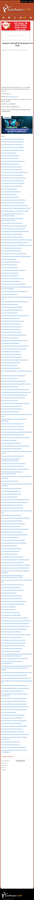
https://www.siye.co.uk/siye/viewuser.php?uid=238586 (15, 437)
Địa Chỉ (3, 767)
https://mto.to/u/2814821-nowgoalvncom (11, 598)
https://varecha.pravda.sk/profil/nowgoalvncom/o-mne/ (15, 389)
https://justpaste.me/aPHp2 (8, 609)
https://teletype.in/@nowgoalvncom (10, 343)
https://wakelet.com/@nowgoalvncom (11, 324)
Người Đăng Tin (5, 761)
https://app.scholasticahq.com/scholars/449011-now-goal (16, 384)
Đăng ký (31, 1)
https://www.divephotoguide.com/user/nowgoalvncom (15, 469)
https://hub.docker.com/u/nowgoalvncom (11, 169)
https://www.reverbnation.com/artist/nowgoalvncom (14, 291)
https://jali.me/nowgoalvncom (8, 593)
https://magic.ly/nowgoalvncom (9, 365)
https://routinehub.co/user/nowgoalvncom (12, 223)
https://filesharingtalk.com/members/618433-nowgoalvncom (16, 239)
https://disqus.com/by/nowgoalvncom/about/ (12, 278)
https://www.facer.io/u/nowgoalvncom (10, 491)
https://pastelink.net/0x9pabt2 (8, 440)
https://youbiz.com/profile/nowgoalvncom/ (12, 717)
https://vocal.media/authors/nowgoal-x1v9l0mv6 (13, 348)
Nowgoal (24, 87)
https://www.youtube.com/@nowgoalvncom (12, 139)
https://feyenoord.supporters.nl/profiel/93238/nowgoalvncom (16, 245)
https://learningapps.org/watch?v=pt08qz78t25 (13, 375)
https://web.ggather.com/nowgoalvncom (11, 723)
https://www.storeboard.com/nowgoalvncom (12, 429)
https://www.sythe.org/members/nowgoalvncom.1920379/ (16, 208)
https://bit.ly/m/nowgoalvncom (9, 259)
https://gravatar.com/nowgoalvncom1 (10, 262)
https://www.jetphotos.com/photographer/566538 (13, 543)
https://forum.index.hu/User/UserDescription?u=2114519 (15, 634)
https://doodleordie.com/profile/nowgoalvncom (13, 645)
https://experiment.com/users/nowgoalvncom (12, 466)
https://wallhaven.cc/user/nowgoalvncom (11, 186)
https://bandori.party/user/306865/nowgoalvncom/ (14, 226)
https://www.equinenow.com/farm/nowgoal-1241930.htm (15, 565)
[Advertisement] (17, 69)
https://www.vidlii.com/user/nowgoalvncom (12, 237)
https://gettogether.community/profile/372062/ (13, 715)
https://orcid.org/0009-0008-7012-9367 (11, 494)
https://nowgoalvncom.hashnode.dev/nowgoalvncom (14, 346)
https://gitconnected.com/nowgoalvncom (11, 406)
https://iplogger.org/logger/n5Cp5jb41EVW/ (12, 562)
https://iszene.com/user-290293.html (10, 742)
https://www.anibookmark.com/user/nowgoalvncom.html (15, 626)
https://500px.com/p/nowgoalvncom (10, 164)
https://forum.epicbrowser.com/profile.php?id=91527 (14, 658)
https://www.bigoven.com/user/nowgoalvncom (13, 523)
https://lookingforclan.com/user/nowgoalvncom (13, 228)
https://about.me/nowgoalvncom (9, 294)
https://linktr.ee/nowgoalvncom (9, 264)
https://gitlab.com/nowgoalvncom (9, 275)
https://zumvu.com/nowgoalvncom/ (10, 537)
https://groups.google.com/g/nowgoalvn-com (12, 141)
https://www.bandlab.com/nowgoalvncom (11, 408)
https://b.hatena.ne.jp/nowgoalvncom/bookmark (13, 270)
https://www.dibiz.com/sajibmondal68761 (11, 234)
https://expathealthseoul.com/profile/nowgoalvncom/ (14, 685)
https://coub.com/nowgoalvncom (9, 400)
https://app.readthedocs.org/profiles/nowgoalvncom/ (14, 301)
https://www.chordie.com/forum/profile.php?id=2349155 (15, 518)
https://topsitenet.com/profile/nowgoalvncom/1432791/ (15, 706)
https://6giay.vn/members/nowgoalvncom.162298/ (14, 675)
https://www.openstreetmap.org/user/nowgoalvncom (14, 172)
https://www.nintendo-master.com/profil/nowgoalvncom (15, 688)
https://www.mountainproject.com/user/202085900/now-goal (16, 432)
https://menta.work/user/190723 (9, 554)
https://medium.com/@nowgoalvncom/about (12, 150)
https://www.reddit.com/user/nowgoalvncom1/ (13, 161)
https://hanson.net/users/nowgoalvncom (11, 637)
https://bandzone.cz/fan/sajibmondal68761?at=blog (14, 242)
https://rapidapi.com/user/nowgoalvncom (11, 357)
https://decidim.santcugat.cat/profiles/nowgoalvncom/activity (16, 672)
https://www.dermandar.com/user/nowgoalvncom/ (14, 709)
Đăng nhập (24, 1)
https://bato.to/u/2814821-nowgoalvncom (11, 520)
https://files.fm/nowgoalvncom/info (10, 386)
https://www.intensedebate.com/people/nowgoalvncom (15, 623)
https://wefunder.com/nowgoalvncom (10, 362)
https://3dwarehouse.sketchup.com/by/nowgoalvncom (15, 315)
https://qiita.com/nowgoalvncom (9, 312)
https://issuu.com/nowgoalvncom (9, 267)
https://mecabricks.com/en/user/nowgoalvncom (13, 643)
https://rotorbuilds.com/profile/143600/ (11, 615)
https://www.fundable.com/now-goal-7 (11, 443)
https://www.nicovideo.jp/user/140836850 (11, 307)
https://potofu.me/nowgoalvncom (9, 481)
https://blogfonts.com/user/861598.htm (11, 250)
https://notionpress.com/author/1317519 (11, 448)
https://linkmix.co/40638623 (8, 606)
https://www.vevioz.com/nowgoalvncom (11, 166)
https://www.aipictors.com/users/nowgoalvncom (13, 701)
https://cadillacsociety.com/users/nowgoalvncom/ (13, 253)
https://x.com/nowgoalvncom (8, 153)
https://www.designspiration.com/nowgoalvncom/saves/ (15, 403)
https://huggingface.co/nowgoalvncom (11, 191)
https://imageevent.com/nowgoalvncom (11, 515)
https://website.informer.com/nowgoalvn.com (12, 321)
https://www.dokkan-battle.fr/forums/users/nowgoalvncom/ (16, 678)
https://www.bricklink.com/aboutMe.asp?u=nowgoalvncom (16, 392)
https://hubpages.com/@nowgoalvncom (11, 326)
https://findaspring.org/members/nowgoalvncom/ (13, 698)
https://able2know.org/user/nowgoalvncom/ (12, 556)
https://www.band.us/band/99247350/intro (12, 310)
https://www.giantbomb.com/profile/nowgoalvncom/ (14, 395)
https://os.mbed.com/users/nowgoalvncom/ (12, 423)
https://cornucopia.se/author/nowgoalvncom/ (12, 604)
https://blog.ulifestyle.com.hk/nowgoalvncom (12, 426)
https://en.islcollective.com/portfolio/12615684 (13, 540)
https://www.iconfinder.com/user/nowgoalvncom (13, 177)
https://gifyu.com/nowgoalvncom (9, 378)
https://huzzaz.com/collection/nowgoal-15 (12, 648)
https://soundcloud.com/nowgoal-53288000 (12, 147)
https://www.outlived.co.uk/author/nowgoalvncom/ (14, 720)
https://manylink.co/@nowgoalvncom (10, 651)
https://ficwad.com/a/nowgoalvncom (10, 612)
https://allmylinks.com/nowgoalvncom (10, 351)
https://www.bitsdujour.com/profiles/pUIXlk (12, 505)
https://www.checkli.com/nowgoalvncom (11, 548)
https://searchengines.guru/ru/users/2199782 (12, 183)
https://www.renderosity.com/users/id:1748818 (13, 463)
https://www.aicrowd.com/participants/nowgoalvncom (14, 529)
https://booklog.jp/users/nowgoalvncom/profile (13, 397)
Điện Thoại (4, 765)
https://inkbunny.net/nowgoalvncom (10, 551)
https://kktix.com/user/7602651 (9, 545)
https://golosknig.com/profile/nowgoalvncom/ (12, 731)
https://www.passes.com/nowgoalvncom (11, 595)
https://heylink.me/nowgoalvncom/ (10, 273)
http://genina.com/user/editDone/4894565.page (13, 747)
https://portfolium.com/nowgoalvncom (11, 526)
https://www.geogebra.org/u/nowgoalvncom (12, 180)
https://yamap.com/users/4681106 (10, 197)
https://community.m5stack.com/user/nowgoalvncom (14, 502)
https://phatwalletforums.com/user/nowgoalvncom (14, 704)
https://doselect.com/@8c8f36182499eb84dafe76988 (15, 231)
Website (3, 770)
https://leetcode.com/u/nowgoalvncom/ (11, 329)
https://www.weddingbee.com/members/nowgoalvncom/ (15, 446)
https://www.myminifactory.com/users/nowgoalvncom (14, 360)
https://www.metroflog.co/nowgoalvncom (11, 248)
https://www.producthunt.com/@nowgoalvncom (13, 284)
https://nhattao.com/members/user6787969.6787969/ (15, 568)
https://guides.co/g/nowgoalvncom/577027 (12, 508)
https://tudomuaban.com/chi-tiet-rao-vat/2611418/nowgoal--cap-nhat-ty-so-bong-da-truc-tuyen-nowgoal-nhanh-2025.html (16, 667)
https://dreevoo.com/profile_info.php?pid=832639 (14, 726)
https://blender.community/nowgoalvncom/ (12, 691)
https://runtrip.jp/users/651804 (9, 189)
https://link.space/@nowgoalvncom (10, 411)
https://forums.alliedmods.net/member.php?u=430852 (15, 211)
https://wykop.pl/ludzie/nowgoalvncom (11, 368)
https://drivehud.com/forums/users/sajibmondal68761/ (15, 734)
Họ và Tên (4, 763)
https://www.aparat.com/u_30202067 (10, 281)
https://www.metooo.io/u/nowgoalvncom (11, 488)
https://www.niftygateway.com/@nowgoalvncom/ (13, 381)
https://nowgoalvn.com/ (12, 96)
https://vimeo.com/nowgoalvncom (10, 158)
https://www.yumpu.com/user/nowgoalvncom (12, 202)
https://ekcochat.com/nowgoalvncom (10, 744)
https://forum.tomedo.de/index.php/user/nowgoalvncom (15, 559)
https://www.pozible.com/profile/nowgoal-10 (12, 456)
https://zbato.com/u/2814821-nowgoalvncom (12, 590)
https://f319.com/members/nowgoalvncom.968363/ (14, 618)
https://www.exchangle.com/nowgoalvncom (12, 584)
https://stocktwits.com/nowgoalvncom (10, 587)
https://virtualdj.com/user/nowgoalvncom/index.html (14, 205)
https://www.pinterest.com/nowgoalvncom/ (12, 144)
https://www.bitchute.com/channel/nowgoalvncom (14, 335)
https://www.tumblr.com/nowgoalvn (10, 155)
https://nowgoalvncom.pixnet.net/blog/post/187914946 (15, 499)
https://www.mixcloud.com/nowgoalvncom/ (12, 175)
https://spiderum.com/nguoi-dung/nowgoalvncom (13, 601)
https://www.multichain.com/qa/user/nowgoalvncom (14, 534)
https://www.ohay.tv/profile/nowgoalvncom (12, 729)
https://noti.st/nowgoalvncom (8, 712)
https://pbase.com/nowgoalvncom (10, 337)
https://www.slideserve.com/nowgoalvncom (12, 434)
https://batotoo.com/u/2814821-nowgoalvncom (13, 640)
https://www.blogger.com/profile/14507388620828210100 (16, 256)
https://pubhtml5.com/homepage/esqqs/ (11, 332)
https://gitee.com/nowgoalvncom (9, 304)
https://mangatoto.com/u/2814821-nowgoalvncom (14, 629)
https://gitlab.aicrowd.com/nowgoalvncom (12, 532)
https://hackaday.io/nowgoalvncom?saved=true (13, 200)
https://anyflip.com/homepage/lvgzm (10, 318)
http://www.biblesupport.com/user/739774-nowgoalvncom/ (16, 620)
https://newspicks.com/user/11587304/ (11, 354)
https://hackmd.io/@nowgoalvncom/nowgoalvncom (14, 340)
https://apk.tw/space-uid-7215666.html (11, 631)
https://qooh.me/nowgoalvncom (9, 496)
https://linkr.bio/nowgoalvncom (9, 194)
